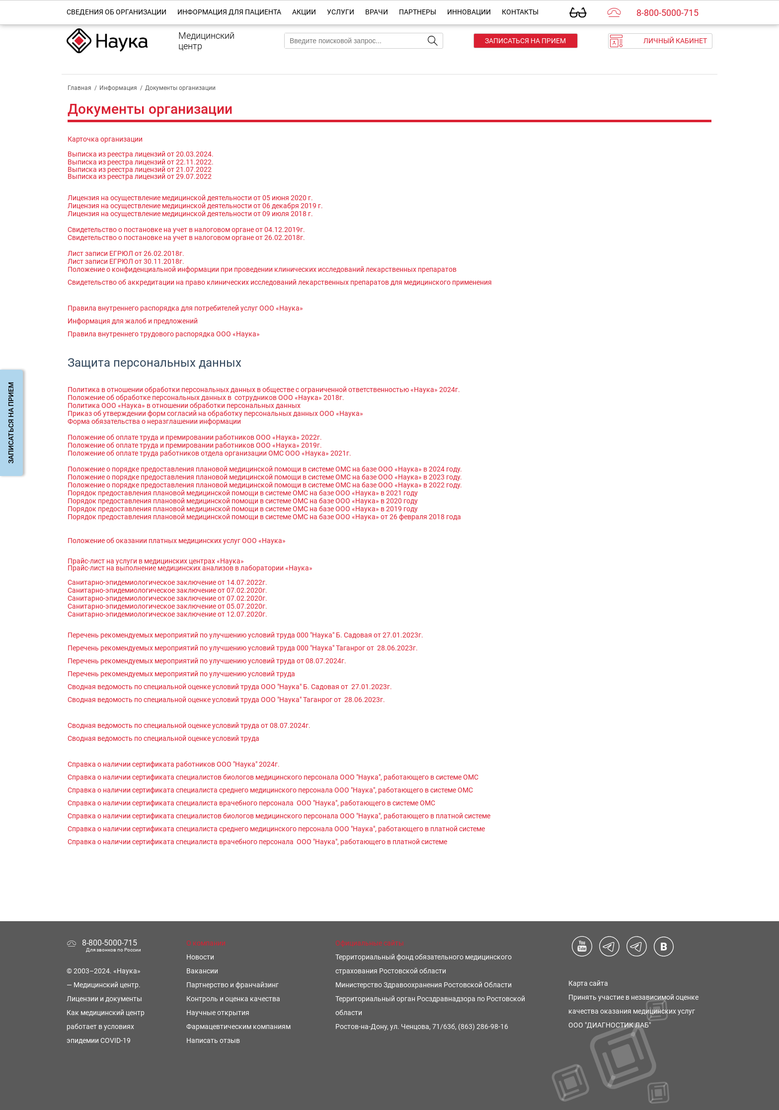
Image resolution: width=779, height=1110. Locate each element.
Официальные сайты (369, 943)
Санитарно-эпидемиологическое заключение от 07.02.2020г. (167, 590)
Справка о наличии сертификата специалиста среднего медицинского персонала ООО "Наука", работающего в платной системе (276, 829)
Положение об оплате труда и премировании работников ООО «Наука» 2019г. (195, 445)
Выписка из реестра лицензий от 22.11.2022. (141, 162)
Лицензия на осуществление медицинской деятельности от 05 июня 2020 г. (190, 198)
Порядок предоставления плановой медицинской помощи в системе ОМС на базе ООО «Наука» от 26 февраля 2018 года (264, 517)
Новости (200, 957)
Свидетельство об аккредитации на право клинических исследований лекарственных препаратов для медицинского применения (280, 282)
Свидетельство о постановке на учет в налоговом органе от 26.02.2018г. (186, 237)
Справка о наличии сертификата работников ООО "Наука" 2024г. (174, 764)
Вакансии (202, 971)
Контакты (520, 12)
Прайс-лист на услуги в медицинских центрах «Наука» (156, 561)
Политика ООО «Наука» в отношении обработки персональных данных (184, 405)
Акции (304, 12)
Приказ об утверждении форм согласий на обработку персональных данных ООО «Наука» (216, 413)
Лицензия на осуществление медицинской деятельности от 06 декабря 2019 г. (195, 206)
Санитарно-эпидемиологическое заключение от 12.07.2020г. (167, 614)
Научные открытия (217, 1013)
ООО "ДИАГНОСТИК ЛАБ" (609, 1025)
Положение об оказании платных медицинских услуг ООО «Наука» (177, 541)
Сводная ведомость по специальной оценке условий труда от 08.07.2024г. (189, 725)
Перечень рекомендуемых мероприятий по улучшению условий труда (181, 674)
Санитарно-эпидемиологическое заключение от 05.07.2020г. (167, 606)
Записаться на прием (525, 41)
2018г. (333, 397)
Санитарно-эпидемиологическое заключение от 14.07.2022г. (167, 582)
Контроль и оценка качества (233, 999)
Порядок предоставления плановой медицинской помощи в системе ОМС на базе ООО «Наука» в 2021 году (243, 493)
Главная (79, 87)
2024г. (449, 390)
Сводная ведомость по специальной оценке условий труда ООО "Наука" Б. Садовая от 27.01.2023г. (230, 687)
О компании (206, 943)
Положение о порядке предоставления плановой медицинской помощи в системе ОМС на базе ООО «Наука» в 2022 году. (265, 485)
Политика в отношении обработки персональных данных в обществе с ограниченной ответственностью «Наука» (253, 390)
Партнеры (417, 12)
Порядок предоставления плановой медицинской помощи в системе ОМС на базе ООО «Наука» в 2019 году (243, 509)
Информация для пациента (229, 12)
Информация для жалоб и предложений (133, 321)
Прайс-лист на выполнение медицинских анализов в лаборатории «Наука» (190, 568)
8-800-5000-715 (667, 12)
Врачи (376, 12)
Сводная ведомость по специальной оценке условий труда (163, 738)
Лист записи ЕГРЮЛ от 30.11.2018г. (126, 261)
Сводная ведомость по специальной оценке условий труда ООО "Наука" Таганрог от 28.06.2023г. (226, 700)
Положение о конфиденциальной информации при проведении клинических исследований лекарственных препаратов (262, 269)
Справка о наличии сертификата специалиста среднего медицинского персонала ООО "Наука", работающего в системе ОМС (270, 790)
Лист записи (88, 253)
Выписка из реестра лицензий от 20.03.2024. (141, 154)
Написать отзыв (213, 1040)
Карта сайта (588, 983)
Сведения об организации (116, 12)
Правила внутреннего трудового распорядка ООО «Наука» (164, 334)
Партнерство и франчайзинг (232, 985)
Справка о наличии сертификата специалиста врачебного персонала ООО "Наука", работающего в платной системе (258, 842)
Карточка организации (105, 139)
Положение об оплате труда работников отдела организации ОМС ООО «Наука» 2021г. (209, 453)
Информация (118, 87)
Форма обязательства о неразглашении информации (154, 421)
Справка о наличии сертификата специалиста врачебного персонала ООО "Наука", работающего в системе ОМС (251, 803)
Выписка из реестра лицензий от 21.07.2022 (140, 169)
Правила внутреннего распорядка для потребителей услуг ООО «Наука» (185, 308)
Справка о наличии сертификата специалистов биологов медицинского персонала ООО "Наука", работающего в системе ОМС (273, 777)
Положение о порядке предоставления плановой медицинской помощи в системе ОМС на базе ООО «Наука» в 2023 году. (265, 477)
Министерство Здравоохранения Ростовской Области (423, 985)
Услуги (340, 12)
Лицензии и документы (104, 999)
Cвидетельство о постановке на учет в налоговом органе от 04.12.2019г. (186, 230)
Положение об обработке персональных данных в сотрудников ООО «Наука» (195, 397)
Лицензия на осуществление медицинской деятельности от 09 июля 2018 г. (190, 214)
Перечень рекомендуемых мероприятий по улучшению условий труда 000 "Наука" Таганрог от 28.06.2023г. (243, 648)
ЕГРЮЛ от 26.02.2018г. (146, 253)
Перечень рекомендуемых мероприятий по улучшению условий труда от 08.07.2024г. (207, 661)
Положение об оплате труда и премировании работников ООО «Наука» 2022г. (195, 437)
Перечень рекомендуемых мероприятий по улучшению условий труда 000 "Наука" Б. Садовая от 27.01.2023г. (245, 635)
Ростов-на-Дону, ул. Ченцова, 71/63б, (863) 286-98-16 (421, 1027)
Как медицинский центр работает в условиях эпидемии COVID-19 (106, 1026)
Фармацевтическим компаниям (238, 1027)
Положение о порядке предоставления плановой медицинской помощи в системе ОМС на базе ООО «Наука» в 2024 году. (265, 469)
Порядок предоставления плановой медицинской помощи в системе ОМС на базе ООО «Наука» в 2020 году (243, 501)
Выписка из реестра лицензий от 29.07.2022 (140, 176)
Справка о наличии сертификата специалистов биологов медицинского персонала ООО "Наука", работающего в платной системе (280, 816)
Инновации (469, 12)
